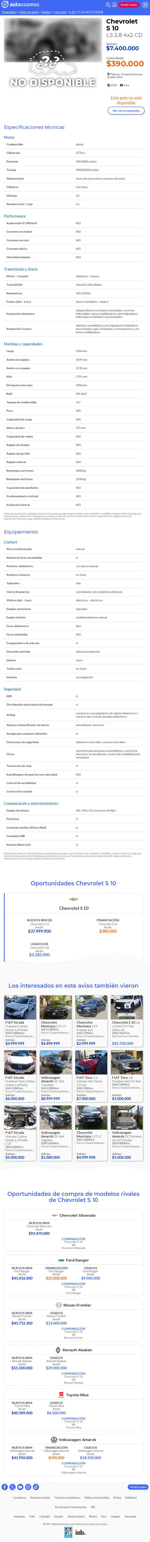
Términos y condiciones (67, 1497)
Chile (32, 1516)
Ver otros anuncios (126, 110)
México (93, 1516)
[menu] (145, 4)
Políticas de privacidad (97, 1497)
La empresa (19, 1497)
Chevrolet (60, 12)
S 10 (72, 12)
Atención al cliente (40, 1497)
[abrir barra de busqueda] (108, 5)
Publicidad (131, 1497)
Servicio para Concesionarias (71, 1507)
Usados (46, 12)
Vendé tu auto (129, 4)
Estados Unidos (76, 1516)
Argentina (19, 1516)
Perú (103, 1516)
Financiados (9, 12)
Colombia (44, 1516)
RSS (93, 1507)
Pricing (117, 1497)
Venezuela (130, 1516)
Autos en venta (29, 12)
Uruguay (115, 1516)
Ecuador (58, 1516)
